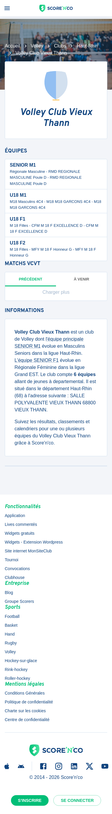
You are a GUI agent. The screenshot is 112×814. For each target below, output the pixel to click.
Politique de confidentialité (29, 702)
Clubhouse (15, 577)
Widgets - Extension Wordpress (34, 542)
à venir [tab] (81, 279)
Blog (9, 592)
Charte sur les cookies (25, 710)
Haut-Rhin (87, 45)
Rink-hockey (16, 669)
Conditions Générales (25, 693)
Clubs (60, 45)
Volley (37, 45)
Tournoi (11, 559)
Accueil (12, 45)
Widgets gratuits (19, 533)
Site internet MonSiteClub (28, 551)
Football (12, 616)
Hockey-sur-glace (21, 660)
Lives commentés (21, 524)
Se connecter (77, 800)
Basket (11, 625)
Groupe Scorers (19, 601)
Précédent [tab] (30, 281)
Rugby (11, 643)
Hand (10, 634)
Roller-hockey (17, 678)
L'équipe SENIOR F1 (37, 360)
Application (15, 515)
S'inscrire (30, 800)
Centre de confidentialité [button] (27, 719)
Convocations (17, 568)
